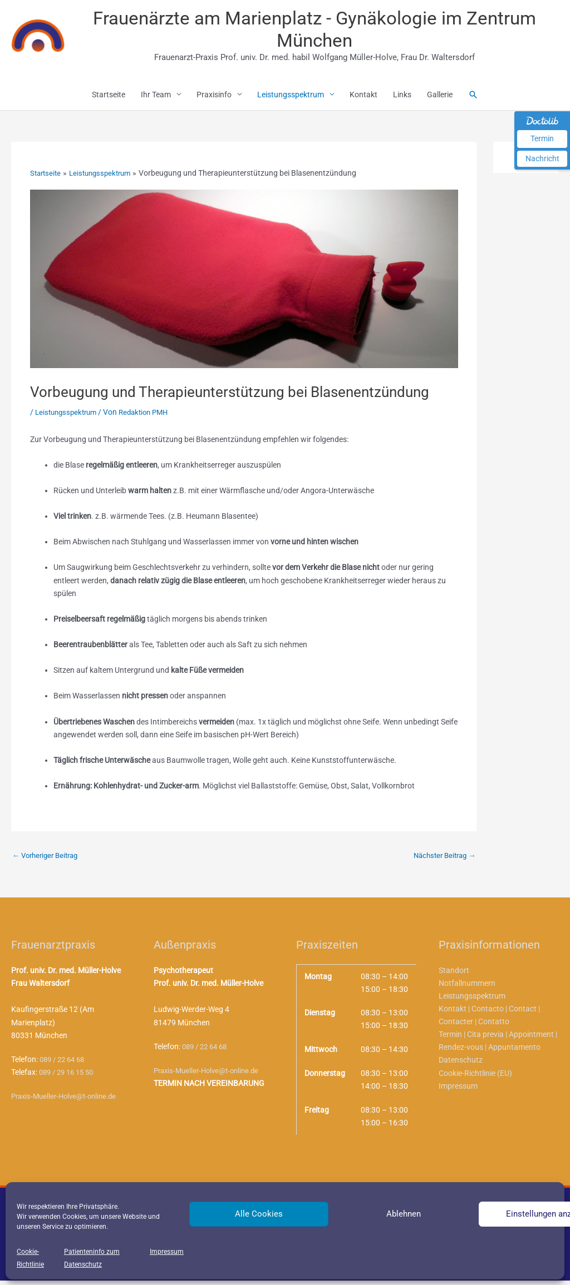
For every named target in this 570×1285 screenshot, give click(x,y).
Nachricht (542, 158)
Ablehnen (403, 1214)
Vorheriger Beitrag (48, 859)
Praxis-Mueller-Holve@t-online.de (68, 1100)
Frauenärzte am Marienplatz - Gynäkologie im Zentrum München (317, 31)
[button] (473, 98)
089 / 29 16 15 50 (69, 1076)
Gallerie (440, 98)
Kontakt (363, 98)
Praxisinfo (214, 98)
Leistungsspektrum (290, 98)
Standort (454, 974)
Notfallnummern (467, 987)
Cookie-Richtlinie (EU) (475, 1077)
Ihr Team (156, 98)
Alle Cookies (259, 1214)
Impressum (167, 1252)
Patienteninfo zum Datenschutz (92, 1258)
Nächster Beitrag (441, 859)
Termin (542, 138)
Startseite (108, 98)
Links (402, 98)
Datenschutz (461, 1064)
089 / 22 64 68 (65, 1063)
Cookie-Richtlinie (30, 1258)
